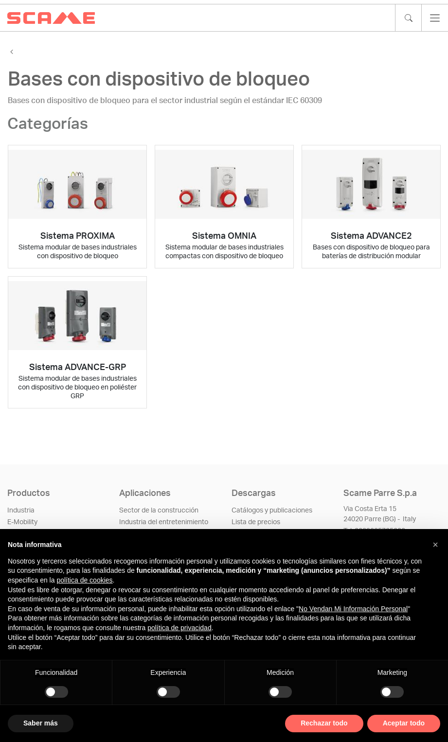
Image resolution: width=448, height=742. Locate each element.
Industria (21, 510)
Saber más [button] (40, 723)
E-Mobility (22, 522)
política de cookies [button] (84, 580)
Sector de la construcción (158, 510)
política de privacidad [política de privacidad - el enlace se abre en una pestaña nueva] (179, 628)
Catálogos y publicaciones (272, 510)
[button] (435, 544)
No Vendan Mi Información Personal (353, 609)
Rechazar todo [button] (324, 723)
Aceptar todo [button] (404, 723)
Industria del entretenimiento (163, 522)
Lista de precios (256, 522)
